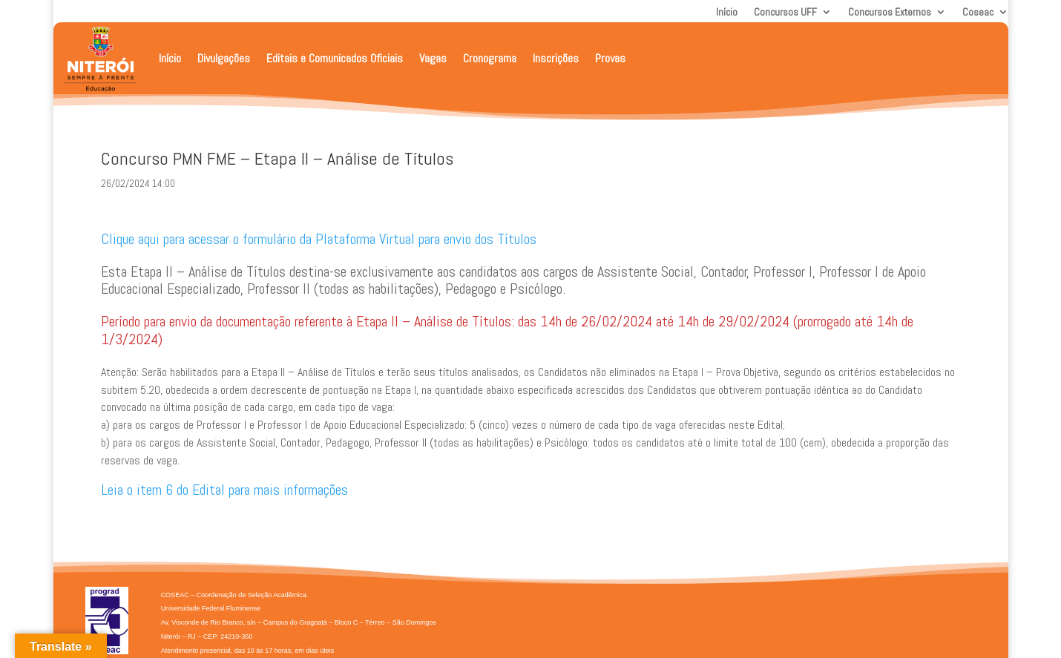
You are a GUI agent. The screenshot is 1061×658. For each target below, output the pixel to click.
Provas (610, 58)
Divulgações (223, 58)
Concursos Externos (889, 13)
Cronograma (489, 58)
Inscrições (556, 58)
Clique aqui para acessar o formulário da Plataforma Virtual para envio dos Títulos (318, 239)
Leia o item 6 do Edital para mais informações (224, 489)
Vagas (433, 58)
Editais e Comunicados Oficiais (334, 58)
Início (727, 13)
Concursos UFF (785, 13)
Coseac (977, 13)
